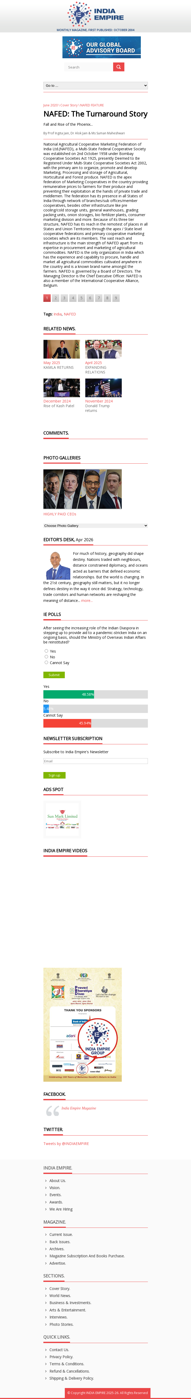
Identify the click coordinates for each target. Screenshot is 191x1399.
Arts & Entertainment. (64, 1310)
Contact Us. (56, 1349)
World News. (57, 1295)
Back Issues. (57, 1241)
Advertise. (54, 1263)
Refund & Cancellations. (66, 1371)
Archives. (54, 1248)
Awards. (53, 1202)
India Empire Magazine (79, 1108)
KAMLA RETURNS (58, 367)
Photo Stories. (58, 1324)
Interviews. (55, 1317)
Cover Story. (56, 1288)
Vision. (51, 1187)
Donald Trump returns (97, 408)
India (58, 314)
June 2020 (50, 105)
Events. (52, 1194)
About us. (54, 1180)
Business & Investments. (67, 1302)
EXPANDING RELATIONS (95, 370)
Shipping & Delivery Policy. (68, 1378)
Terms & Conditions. (63, 1363)
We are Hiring (58, 1209)
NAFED (70, 314)
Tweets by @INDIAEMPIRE (66, 1143)
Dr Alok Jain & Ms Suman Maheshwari (98, 133)
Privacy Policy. (58, 1356)
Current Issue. (58, 1234)
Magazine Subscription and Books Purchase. (84, 1255)
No (52, 656)
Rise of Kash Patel (58, 406)
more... (87, 600)
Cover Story (69, 105)
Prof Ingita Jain (58, 133)
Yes (53, 651)
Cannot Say (59, 662)
